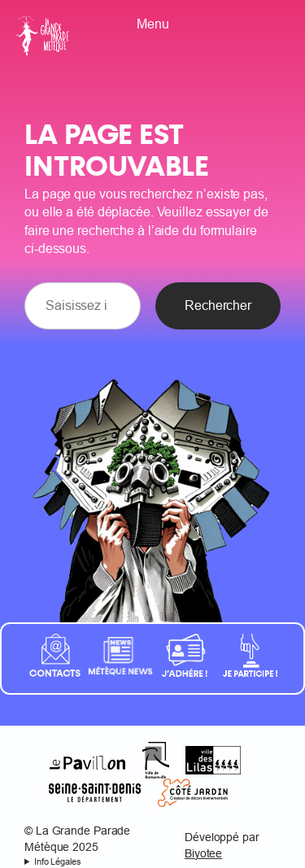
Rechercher (218, 305)
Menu (153, 23)
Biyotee (203, 853)
